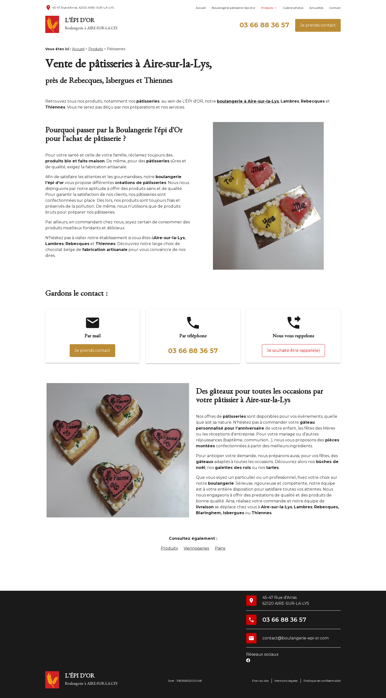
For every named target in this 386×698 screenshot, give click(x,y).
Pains (220, 548)
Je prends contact (318, 25)
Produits (267, 8)
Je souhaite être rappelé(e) (293, 350)
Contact (335, 8)
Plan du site (260, 680)
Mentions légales (286, 680)
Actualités (316, 8)
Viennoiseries (196, 548)
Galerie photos (293, 8)
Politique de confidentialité (322, 680)
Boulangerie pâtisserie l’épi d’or (233, 8)
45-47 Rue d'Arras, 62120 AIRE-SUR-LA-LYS (79, 7)
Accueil (201, 8)
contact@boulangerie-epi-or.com (295, 638)
